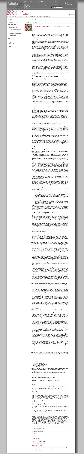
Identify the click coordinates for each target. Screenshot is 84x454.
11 (65, 229)
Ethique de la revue (12, 35)
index (9, 38)
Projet (66, 3)
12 (59, 250)
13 (45, 354)
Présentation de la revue (13, 22)
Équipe (66, 4)
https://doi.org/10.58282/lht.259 (42, 28)
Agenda (26, 7)
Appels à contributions (12, 20)
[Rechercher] (63, 7)
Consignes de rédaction (12, 27)
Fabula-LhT (13, 16)
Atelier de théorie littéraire (55, 3)
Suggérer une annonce (69, 8)
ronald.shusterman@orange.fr (41, 442)
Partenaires (70, 4)
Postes (30, 6)
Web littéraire (28, 3)
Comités (9, 25)
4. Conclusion (37, 350)
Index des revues (41, 6)
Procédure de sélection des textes (15, 33)
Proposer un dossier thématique (14, 29)
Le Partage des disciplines (22, 16)
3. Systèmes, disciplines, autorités (44, 212)
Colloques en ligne (54, 4)
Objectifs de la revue (12, 24)
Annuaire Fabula (67, 1)
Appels (26, 6)
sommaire (10, 19)
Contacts (66, 5)
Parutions (27, 4)
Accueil (8, 16)
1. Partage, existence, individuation (45, 76)
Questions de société (29, 5)
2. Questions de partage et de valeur (45, 149)
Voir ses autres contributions (37, 439)
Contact (10, 36)
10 (49, 223)
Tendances (66, 2)
